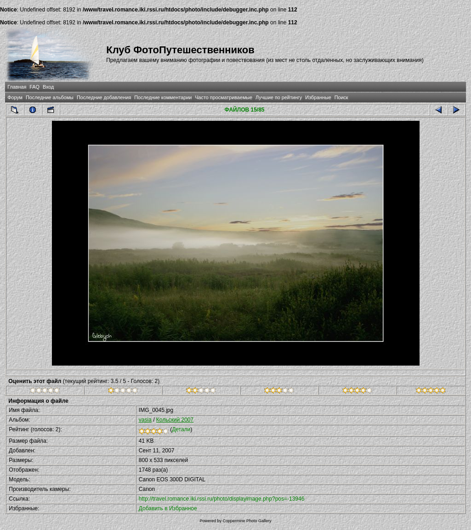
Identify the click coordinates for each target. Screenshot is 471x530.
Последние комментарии (163, 97)
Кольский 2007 (174, 420)
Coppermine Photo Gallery (246, 521)
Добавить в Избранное (168, 508)
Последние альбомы (50, 97)
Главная (16, 87)
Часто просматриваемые (223, 97)
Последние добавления (104, 97)
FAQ (34, 87)
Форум (15, 97)
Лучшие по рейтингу (278, 97)
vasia (145, 420)
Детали (181, 429)
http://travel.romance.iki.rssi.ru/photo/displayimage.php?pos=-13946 (222, 499)
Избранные (318, 97)
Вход (48, 87)
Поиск (341, 97)
